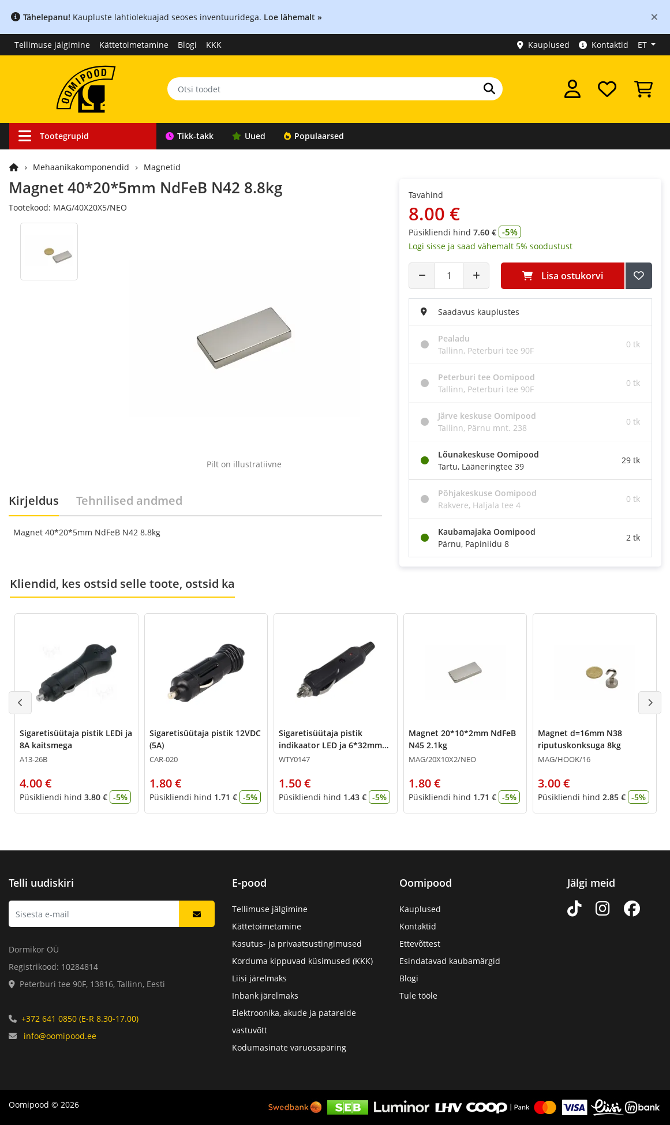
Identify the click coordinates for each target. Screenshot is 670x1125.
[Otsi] (489, 88)
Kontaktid (603, 44)
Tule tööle (418, 995)
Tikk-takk (190, 135)
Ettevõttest (419, 943)
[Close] (654, 16)
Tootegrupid (53, 136)
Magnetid (162, 167)
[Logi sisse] (572, 89)
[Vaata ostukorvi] (643, 89)
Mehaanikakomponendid (81, 167)
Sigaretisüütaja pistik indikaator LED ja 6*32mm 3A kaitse (330, 745)
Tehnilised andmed (129, 500)
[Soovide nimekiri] (607, 89)
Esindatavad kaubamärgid (449, 960)
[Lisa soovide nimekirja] (639, 275)
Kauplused (543, 44)
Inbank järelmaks (265, 995)
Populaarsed (314, 135)
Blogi (187, 44)
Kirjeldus (34, 500)
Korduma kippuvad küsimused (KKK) (302, 960)
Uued (248, 135)
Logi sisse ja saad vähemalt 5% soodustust (490, 246)
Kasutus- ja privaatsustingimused (297, 943)
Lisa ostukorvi (562, 275)
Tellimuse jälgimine (52, 44)
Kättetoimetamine (134, 44)
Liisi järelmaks (259, 978)
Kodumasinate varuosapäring (289, 1047)
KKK (214, 44)
